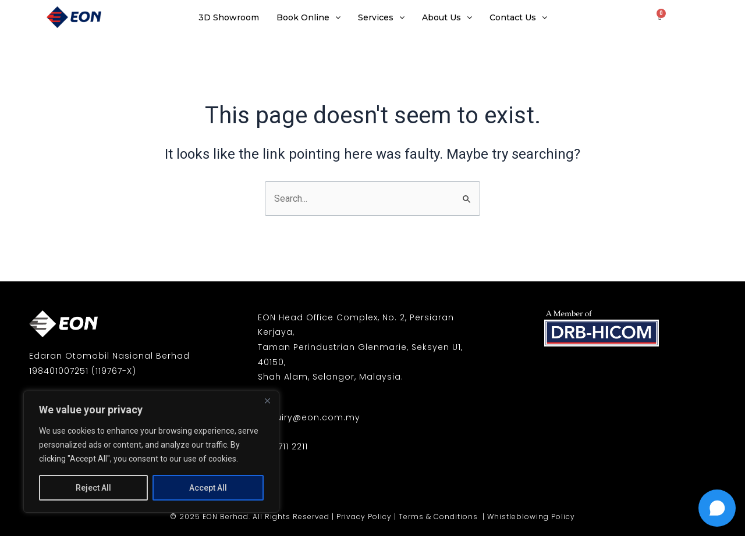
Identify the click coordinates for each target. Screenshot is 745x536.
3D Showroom (228, 17)
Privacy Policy (364, 516)
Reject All (93, 487)
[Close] (267, 401)
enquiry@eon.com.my (309, 417)
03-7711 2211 (283, 446)
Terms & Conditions (439, 516)
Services (381, 17)
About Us (447, 17)
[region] (151, 452)
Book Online (308, 17)
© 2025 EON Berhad (209, 516)
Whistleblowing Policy (531, 516)
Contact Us (518, 17)
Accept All (208, 487)
